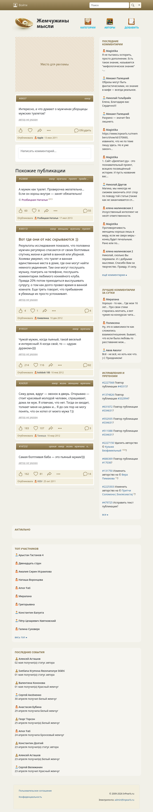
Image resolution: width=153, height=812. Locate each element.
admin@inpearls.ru (124, 799)
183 (26, 428)
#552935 (107, 418)
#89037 (22, 98)
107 (42, 428)
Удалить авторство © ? (120, 446)
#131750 (107, 470)
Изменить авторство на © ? (115, 474)
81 (41, 474)
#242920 (23, 383)
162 (26, 474)
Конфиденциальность (30, 796)
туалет (73, 178)
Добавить (131, 20)
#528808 (23, 178)
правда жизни (86, 178)
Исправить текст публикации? (118, 504)
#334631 (107, 410)
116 (42, 365)
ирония (52, 446)
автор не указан (28, 119)
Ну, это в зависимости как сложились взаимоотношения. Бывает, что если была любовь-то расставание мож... (119, 334)
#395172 (23, 228)
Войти (20, 5)
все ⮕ (105, 514)
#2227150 (108, 443)
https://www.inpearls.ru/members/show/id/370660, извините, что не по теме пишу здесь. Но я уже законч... (120, 141)
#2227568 (108, 382)
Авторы (109, 20)
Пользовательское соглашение (35, 790)
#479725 (107, 502)
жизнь (63, 383)
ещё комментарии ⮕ (114, 275)
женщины (63, 228)
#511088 (107, 430)
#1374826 (108, 394)
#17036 (106, 462)
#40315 (122, 386)
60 (25, 210)
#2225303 (108, 486)
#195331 (23, 328)
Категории (88, 20)
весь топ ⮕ (21, 637)
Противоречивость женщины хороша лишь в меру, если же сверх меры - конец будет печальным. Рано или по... (119, 235)
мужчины (62, 178)
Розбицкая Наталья (35, 200)
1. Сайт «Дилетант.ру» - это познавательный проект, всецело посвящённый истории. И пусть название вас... (118, 168)
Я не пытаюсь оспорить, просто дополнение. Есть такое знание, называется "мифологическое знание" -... (118, 62)
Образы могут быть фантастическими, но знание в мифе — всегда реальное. (120, 85)
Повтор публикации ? (115, 384)
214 (26, 365)
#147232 (23, 446)
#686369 (107, 458)
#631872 (107, 406)
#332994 (123, 398)
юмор (87, 98)
